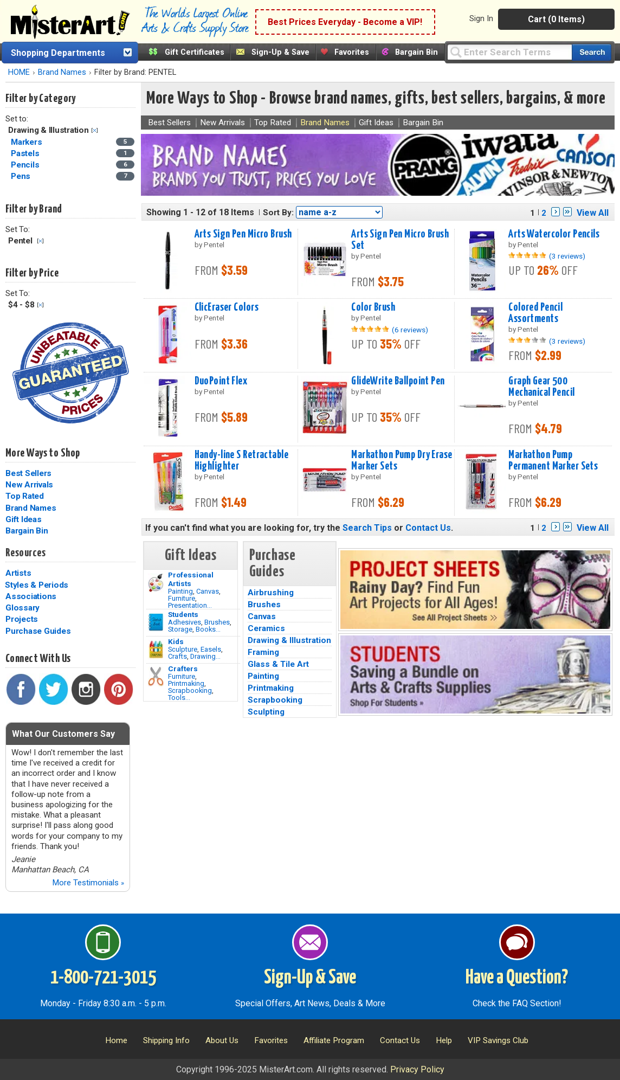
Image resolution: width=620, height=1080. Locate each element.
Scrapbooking (190, 690)
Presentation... (190, 605)
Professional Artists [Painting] (191, 579)
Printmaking (186, 683)
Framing (263, 652)
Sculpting (266, 712)
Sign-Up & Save (280, 52)
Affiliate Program (333, 1040)
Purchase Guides (37, 631)
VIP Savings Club (498, 1040)
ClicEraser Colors (227, 307)
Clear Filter (95, 130)
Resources (25, 553)
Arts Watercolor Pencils (553, 234)
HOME (19, 72)
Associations (30, 596)
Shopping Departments (58, 53)
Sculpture (182, 649)
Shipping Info (166, 1040)
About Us (221, 1040)
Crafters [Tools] (183, 668)
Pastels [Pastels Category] (26, 153)
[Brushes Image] (156, 622)
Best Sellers (28, 473)
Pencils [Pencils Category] (26, 165)
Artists (18, 573)
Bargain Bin (416, 52)
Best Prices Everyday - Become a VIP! (345, 22)
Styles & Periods (36, 585)
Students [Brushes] (183, 614)
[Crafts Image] (156, 649)
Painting (180, 591)
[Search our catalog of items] (591, 52)
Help (444, 1040)
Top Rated (24, 496)
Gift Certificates (194, 52)
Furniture (181, 598)
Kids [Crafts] (176, 641)
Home (116, 1040)
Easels (211, 649)
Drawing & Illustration (289, 640)
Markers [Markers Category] (27, 142)
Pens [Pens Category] (22, 176)
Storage (180, 629)
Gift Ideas (23, 519)
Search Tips (367, 528)
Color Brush (373, 307)
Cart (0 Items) (556, 19)
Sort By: (278, 212)
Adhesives (184, 622)
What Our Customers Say (63, 734)
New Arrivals (29, 485)
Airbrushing (271, 592)
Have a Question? (517, 978)
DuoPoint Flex (221, 381)
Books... (208, 629)
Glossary (22, 608)
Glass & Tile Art (278, 664)
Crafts (177, 656)
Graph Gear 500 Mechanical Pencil (541, 387)
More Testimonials (88, 883)
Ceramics (266, 628)
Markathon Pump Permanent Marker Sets (553, 460)
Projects (21, 619)
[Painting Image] (156, 583)
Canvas (207, 591)
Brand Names (62, 72)
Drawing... (205, 656)
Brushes (217, 622)
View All (593, 213)
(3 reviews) (567, 256)
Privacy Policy (417, 1069)
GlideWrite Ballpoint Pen (397, 381)
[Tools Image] (156, 676)
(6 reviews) (410, 329)
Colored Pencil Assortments (535, 313)
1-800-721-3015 (103, 978)
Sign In (481, 18)
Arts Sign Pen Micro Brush (243, 234)
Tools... (179, 697)
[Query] (509, 52)
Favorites (351, 52)
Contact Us (428, 528)
